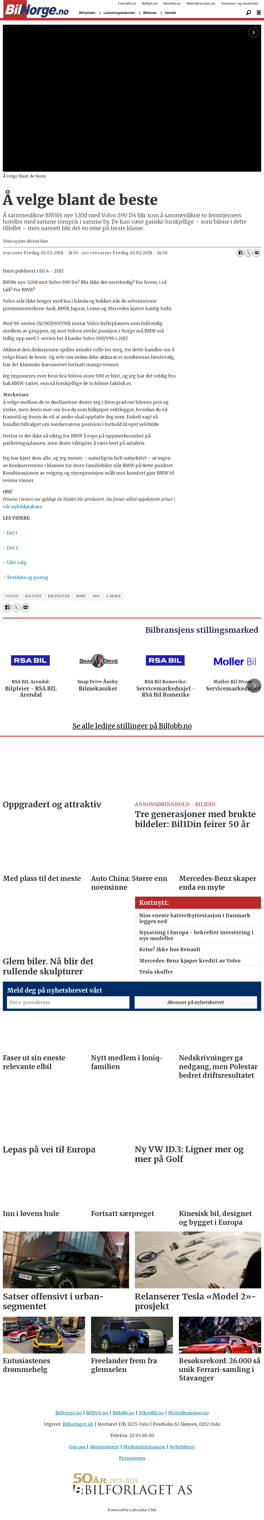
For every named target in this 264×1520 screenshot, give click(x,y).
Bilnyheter (87, 13)
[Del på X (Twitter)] (248, 253)
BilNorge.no (68, 1415)
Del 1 (12, 533)
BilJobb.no (172, 3)
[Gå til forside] (36, 9)
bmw (81, 596)
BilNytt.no (150, 3)
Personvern (132, 1460)
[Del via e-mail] (257, 253)
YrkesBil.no (127, 3)
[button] (254, 687)
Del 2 (12, 548)
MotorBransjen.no (201, 3)
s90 (96, 596)
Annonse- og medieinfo (239, 3)
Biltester (150, 13)
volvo (12, 596)
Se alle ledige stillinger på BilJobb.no (132, 728)
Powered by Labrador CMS (132, 1512)
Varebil (170, 13)
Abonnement (104, 1449)
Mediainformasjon (144, 1449)
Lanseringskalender (119, 13)
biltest (33, 596)
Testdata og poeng (27, 577)
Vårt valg (17, 562)
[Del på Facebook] (240, 253)
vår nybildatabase (22, 507)
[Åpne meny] (258, 12)
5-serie (113, 596)
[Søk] (248, 13)
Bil (42, 271)
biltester (59, 596)
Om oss (77, 1449)
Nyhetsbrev (182, 1449)
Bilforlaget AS (78, 1426)
